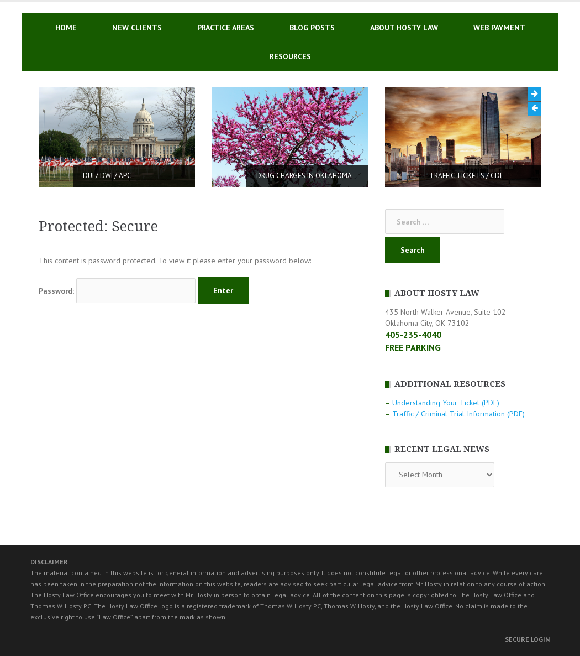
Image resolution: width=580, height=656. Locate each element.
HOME (66, 28)
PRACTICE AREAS (225, 28)
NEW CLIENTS (137, 28)
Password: (117, 290)
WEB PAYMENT (499, 28)
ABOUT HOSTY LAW (404, 28)
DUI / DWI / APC (107, 175)
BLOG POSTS (312, 28)
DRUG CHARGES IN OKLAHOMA (304, 175)
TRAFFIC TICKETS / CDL (466, 175)
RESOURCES (290, 56)
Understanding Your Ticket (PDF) (445, 403)
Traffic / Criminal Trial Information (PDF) (458, 414)
